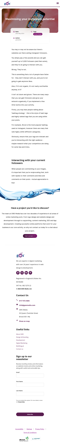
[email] (30, 375)
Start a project (29, 236)
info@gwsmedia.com (27, 305)
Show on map (24, 321)
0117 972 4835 (24, 301)
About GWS (20, 334)
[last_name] (30, 394)
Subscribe (30, 414)
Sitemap (29, 429)
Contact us (19, 349)
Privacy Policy (39, 429)
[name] (30, 385)
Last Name (19, 390)
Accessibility (19, 429)
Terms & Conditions (30, 432)
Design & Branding (22, 337)
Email (17, 372)
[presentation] (29, 407)
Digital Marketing (21, 343)
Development (20, 340)
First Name (19, 381)
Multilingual (20, 346)
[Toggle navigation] (57, 3)
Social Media (38, 34)
